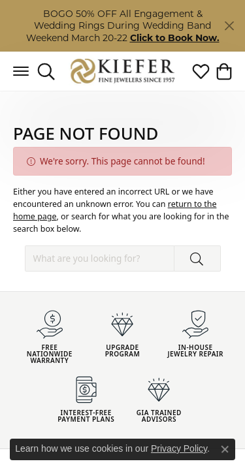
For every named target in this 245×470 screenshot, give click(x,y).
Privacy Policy (179, 448)
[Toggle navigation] (21, 71)
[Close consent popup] (225, 449)
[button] (46, 71)
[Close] (229, 26)
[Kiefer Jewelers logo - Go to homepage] (122, 71)
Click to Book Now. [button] (175, 38)
